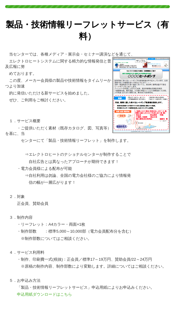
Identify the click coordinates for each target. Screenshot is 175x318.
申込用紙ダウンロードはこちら (44, 294)
